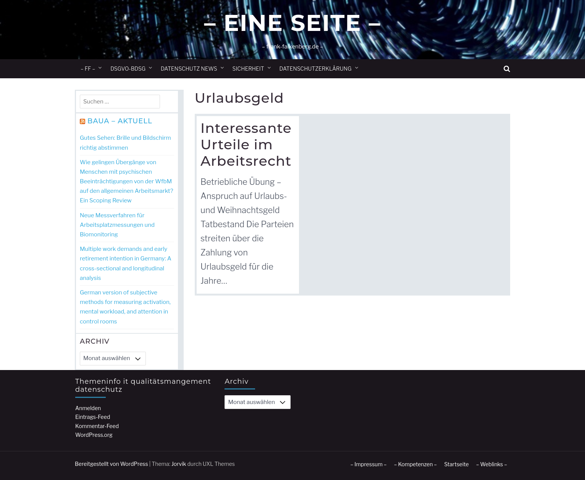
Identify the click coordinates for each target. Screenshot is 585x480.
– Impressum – (368, 464)
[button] (507, 69)
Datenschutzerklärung (316, 68)
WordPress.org (94, 435)
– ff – (88, 68)
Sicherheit (248, 68)
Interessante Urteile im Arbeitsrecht (246, 144)
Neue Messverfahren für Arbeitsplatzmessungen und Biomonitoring (117, 225)
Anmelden (88, 408)
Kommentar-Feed (97, 426)
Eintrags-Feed (92, 417)
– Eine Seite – (292, 23)
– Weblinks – (491, 464)
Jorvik (178, 464)
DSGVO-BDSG (127, 68)
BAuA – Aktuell (119, 121)
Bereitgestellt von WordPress (111, 464)
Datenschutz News (189, 68)
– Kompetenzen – (415, 464)
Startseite (456, 464)
